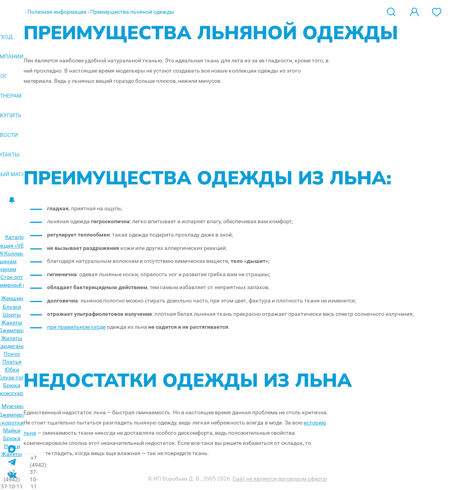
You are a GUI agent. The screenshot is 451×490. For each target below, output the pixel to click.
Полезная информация (57, 12)
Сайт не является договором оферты (280, 478)
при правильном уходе (76, 327)
